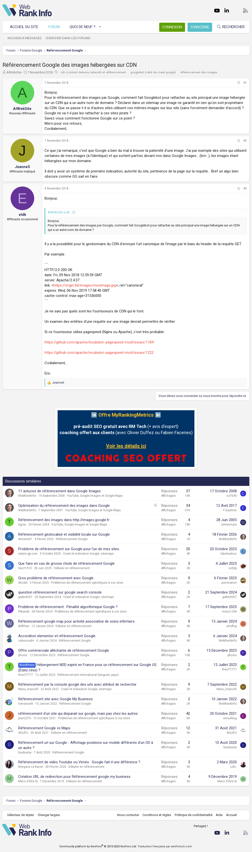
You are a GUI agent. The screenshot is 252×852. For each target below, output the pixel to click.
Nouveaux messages (25, 38)
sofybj (233, 568)
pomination (229, 582)
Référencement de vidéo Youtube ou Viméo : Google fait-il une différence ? (79, 762)
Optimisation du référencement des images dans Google (64, 505)
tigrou (22, 524)
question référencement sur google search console (60, 592)
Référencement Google (72, 539)
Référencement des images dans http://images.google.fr (64, 520)
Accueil (231, 815)
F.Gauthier (230, 510)
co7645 (231, 495)
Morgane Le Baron (30, 766)
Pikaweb (23, 611)
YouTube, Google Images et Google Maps (95, 495)
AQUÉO (23, 732)
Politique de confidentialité (193, 815)
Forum (54, 27)
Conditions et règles (156, 815)
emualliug (230, 718)
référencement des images (199, 72)
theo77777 (25, 675)
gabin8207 (25, 597)
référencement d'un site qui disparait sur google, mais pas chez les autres (78, 713)
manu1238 (229, 611)
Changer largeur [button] (49, 815)
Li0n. (233, 766)
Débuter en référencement (72, 568)
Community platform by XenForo (98, 846)
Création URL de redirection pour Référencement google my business (74, 776)
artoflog (231, 626)
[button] (100, 27)
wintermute (229, 524)
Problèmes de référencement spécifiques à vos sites (87, 582)
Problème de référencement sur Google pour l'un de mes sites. (69, 549)
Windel (23, 582)
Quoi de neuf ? (83, 27)
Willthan (23, 626)
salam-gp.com (28, 553)
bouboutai (25, 752)
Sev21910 (25, 568)
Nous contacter (128, 815)
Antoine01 (25, 539)
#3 (245, 188)
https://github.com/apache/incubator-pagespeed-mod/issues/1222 (99, 352)
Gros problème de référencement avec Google (56, 578)
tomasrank (25, 703)
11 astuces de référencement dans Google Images (59, 491)
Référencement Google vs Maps (44, 728)
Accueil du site (24, 27)
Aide (219, 815)
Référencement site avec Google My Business (55, 699)
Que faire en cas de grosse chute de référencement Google (66, 563)
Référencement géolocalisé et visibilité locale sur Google (64, 534)
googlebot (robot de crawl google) (153, 72)
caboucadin (26, 640)
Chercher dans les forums (68, 38)
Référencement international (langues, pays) (88, 675)
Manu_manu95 (28, 689)
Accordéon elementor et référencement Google (56, 636)
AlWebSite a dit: (59, 212)
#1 (245, 83)
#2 (245, 140)
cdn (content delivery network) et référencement (93, 72)
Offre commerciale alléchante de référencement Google (63, 650)
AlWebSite (13, 72)
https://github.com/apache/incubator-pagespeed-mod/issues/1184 (99, 342)
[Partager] (238, 83)
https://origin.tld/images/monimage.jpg (84, 285)
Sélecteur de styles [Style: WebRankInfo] (20, 815)
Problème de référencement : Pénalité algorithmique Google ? (68, 607)
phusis (22, 655)
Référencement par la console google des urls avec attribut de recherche (77, 684)
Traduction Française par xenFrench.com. (165, 846)
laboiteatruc (228, 553)
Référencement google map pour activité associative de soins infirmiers (76, 621)
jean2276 (24, 718)
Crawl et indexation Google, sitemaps (88, 553)
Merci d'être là (28, 781)
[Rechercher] (230, 27)
